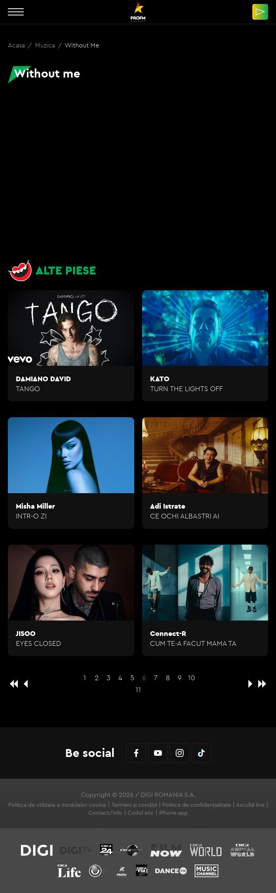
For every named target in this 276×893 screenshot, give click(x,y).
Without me (82, 45)
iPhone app (173, 812)
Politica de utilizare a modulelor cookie (57, 804)
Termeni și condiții (134, 804)
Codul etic (141, 812)
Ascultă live (250, 804)
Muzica (45, 45)
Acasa (17, 45)
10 (191, 677)
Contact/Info (105, 812)
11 (138, 689)
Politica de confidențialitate (196, 804)
